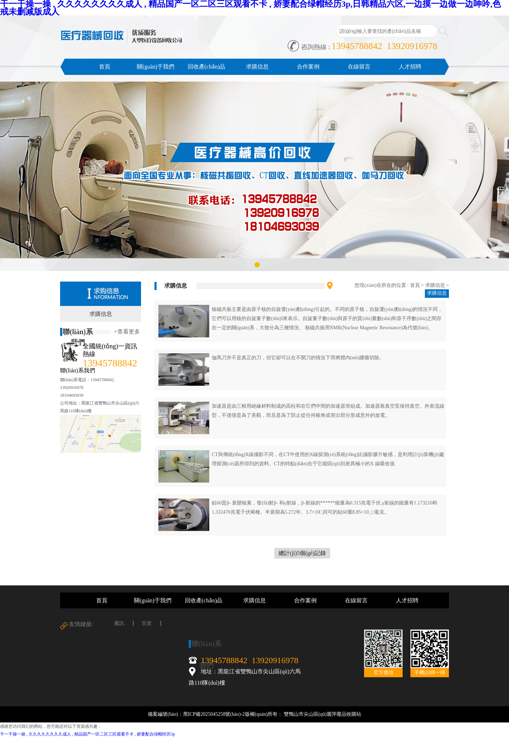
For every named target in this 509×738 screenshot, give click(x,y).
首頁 (104, 67)
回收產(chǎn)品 (207, 67)
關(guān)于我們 (155, 67)
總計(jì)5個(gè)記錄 (302, 553)
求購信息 (257, 67)
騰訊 (119, 623)
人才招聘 (410, 67)
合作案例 (308, 67)
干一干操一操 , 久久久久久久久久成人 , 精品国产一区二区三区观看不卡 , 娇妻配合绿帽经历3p (87, 734)
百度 (147, 623)
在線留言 (359, 67)
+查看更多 (127, 332)
